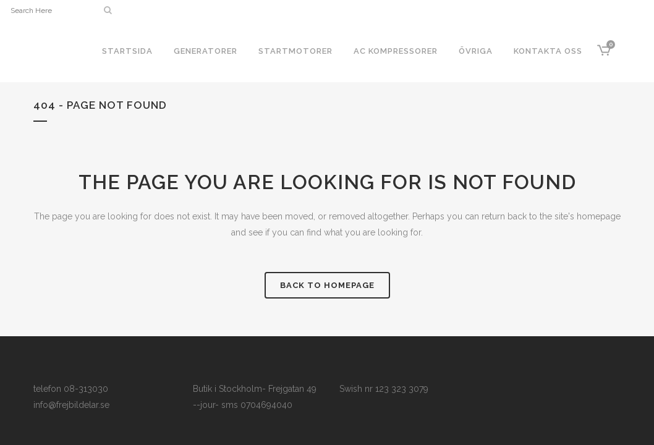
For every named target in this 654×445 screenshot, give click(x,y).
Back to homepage (327, 285)
